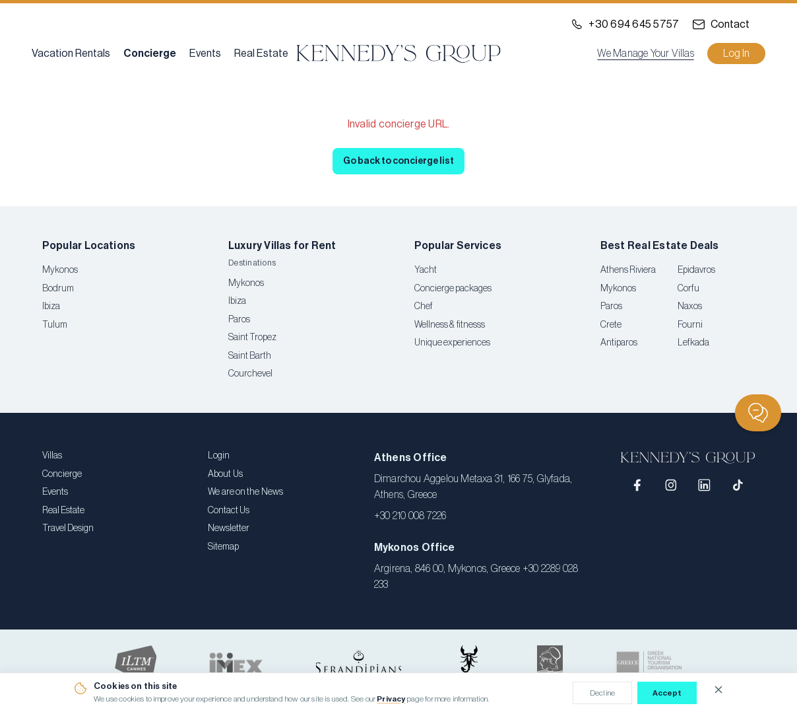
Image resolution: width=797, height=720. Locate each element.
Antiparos (618, 342)
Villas (52, 455)
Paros (239, 319)
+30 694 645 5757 (634, 24)
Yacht (425, 270)
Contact (730, 24)
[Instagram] (671, 485)
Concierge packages (453, 288)
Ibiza (51, 306)
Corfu (688, 288)
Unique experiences (452, 342)
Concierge (149, 53)
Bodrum (58, 288)
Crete (611, 325)
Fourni (690, 325)
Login (219, 455)
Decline (602, 693)
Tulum (54, 325)
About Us (225, 474)
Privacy (391, 699)
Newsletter (228, 528)
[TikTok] (738, 485)
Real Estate (261, 53)
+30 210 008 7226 (410, 516)
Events (205, 53)
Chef (423, 306)
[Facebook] (638, 485)
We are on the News (245, 492)
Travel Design (68, 528)
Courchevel (250, 373)
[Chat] (758, 412)
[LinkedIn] (704, 485)
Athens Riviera (628, 270)
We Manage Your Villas (645, 53)
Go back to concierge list (398, 161)
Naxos (690, 306)
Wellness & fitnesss (449, 325)
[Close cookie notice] (718, 690)
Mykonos (60, 270)
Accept (667, 693)
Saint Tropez (252, 337)
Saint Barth (249, 356)
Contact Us (228, 510)
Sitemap (223, 547)
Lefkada (693, 342)
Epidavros (696, 270)
